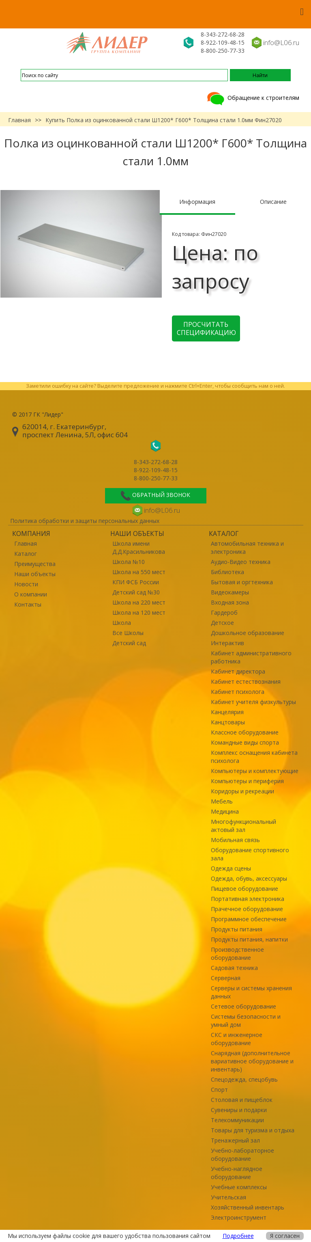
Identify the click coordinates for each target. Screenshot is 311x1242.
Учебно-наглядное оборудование (236, 1173)
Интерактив (227, 643)
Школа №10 (128, 562)
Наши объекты (35, 574)
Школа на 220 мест (138, 602)
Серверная (225, 978)
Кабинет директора (238, 671)
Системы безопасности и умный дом (246, 1020)
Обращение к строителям (252, 98)
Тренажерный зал (235, 1140)
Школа (121, 622)
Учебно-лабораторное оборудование (242, 1154)
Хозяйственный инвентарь (247, 1207)
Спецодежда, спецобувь (244, 1079)
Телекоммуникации (237, 1120)
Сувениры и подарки (239, 1110)
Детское (222, 622)
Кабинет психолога (237, 692)
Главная (19, 120)
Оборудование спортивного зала (250, 854)
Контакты (27, 604)
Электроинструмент (238, 1217)
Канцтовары (228, 722)
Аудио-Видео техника (240, 562)
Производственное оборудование (237, 953)
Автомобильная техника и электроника (247, 547)
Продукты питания (236, 929)
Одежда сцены (231, 868)
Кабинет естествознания (246, 681)
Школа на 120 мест (138, 612)
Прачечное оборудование (247, 909)
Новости (26, 584)
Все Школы (128, 633)
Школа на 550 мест (138, 572)
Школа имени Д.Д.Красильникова (138, 547)
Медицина (225, 811)
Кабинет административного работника (251, 657)
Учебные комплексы (239, 1187)
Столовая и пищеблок (241, 1100)
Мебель (222, 801)
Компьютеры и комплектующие (254, 771)
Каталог (25, 553)
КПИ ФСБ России (135, 582)
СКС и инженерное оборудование (236, 1039)
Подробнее (238, 1236)
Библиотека (227, 572)
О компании (30, 594)
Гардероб (224, 612)
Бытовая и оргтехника (242, 582)
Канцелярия (227, 712)
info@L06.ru (281, 42)
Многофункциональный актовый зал (243, 826)
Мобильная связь (235, 840)
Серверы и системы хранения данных (251, 992)
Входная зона (230, 602)
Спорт (219, 1089)
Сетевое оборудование (243, 1006)
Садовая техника (234, 968)
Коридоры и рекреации (242, 791)
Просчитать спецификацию (206, 328)
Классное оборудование (245, 732)
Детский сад (129, 643)
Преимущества (35, 564)
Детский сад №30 (136, 592)
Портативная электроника (247, 899)
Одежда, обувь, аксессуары (249, 878)
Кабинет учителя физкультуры (253, 702)
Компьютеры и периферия (247, 781)
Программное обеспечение (249, 919)
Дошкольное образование (247, 633)
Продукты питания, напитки (249, 939)
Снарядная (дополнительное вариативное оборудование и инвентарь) (252, 1061)
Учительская (228, 1197)
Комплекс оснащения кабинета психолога (254, 757)
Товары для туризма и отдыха (252, 1130)
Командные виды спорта (245, 742)
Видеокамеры (230, 592)
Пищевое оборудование (244, 888)
